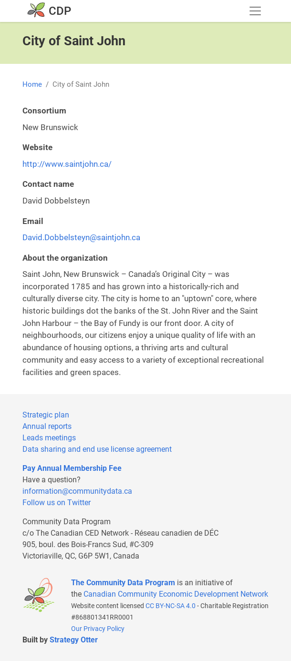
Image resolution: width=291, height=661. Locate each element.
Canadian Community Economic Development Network (175, 594)
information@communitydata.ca (77, 491)
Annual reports (47, 426)
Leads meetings (49, 437)
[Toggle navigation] (255, 10)
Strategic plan (45, 414)
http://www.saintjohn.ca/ (67, 164)
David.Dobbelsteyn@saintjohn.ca (81, 237)
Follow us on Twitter (56, 502)
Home (32, 84)
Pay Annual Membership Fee (72, 468)
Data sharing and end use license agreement (97, 449)
